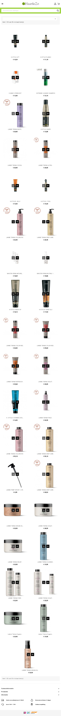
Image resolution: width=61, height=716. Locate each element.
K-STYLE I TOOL (46, 201)
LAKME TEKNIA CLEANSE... (46, 562)
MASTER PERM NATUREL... (15, 273)
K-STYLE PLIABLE (45, 57)
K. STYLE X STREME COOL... (15, 418)
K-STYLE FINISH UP (15, 309)
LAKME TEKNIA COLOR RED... (15, 345)
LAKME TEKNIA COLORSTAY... (15, 237)
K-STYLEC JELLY (15, 201)
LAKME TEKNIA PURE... (15, 598)
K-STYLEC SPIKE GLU (45, 309)
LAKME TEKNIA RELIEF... (15, 562)
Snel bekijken (17, 41)
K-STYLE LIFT (15, 57)
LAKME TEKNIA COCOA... (15, 165)
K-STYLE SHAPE (46, 129)
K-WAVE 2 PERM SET (15, 93)
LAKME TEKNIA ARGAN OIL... (15, 526)
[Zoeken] (30, 10)
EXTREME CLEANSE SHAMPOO (45, 93)
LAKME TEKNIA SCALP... (45, 526)
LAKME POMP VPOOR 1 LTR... (15, 490)
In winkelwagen (13, 41)
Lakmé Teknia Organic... (15, 634)
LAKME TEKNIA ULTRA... (45, 165)
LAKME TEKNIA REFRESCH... (15, 381)
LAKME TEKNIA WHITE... (15, 129)
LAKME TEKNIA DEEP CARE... (46, 237)
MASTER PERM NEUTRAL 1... (45, 273)
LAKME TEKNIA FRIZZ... (46, 418)
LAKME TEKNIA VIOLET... (45, 381)
